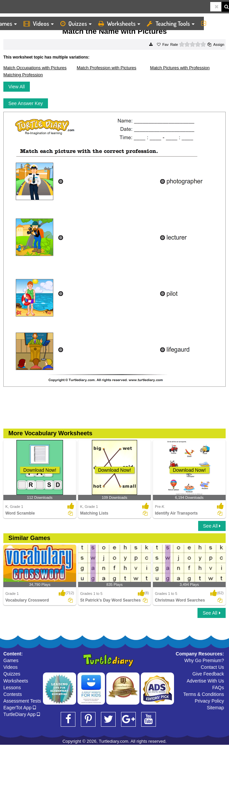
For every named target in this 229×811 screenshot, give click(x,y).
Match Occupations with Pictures (35, 67)
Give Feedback (208, 674)
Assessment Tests (22, 701)
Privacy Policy (209, 701)
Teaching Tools (170, 23)
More (213, 23)
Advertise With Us (205, 681)
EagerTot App (19, 707)
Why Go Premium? (204, 660)
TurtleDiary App (21, 714)
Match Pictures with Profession (180, 67)
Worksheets (119, 23)
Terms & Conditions (203, 694)
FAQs (218, 687)
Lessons (12, 687)
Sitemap (215, 707)
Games (10, 660)
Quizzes (76, 23)
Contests (12, 694)
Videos (38, 23)
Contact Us (212, 667)
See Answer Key (25, 103)
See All (212, 526)
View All (16, 86)
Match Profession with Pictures (106, 67)
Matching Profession (23, 74)
